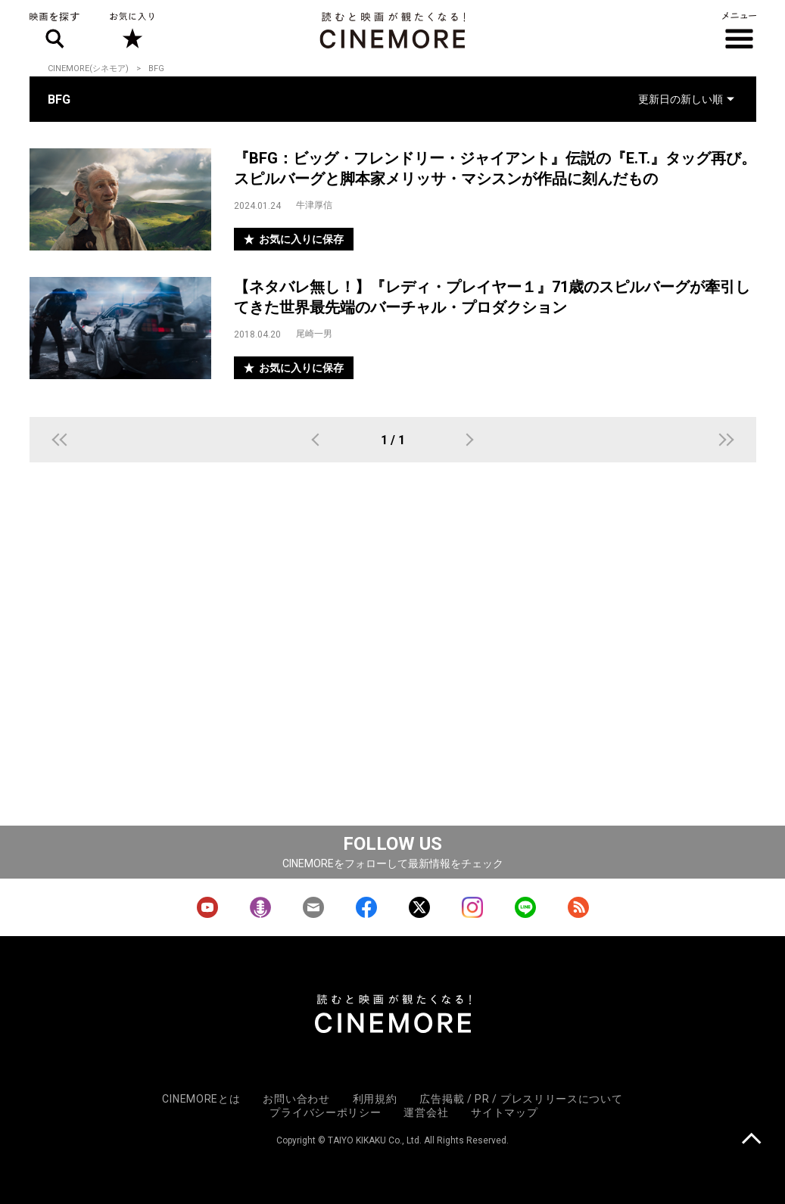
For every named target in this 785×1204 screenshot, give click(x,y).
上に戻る (751, 1140)
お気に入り (132, 30)
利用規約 (375, 1099)
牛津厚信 (314, 205)
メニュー (739, 30)
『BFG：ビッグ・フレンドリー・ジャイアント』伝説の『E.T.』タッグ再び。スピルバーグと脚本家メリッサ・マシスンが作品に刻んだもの (495, 168)
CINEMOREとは (201, 1099)
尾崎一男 (314, 333)
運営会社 (425, 1112)
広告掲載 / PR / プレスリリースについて (520, 1099)
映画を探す (54, 30)
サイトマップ (504, 1112)
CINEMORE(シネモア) (88, 68)
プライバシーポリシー (325, 1112)
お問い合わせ (296, 1099)
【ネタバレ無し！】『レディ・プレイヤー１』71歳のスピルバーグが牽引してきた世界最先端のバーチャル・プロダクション (492, 297)
